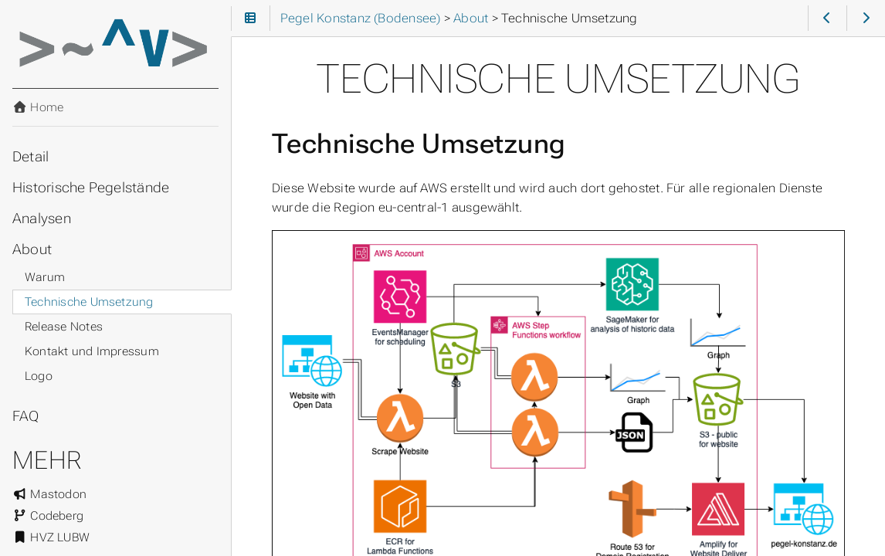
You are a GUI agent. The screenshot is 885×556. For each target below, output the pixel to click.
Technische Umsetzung (89, 302)
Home (37, 107)
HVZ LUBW (51, 537)
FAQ (25, 416)
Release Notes (64, 327)
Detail (30, 156)
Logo (39, 376)
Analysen (41, 218)
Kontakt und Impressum (92, 351)
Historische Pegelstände (90, 187)
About (32, 249)
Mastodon (49, 494)
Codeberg (47, 516)
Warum (45, 277)
